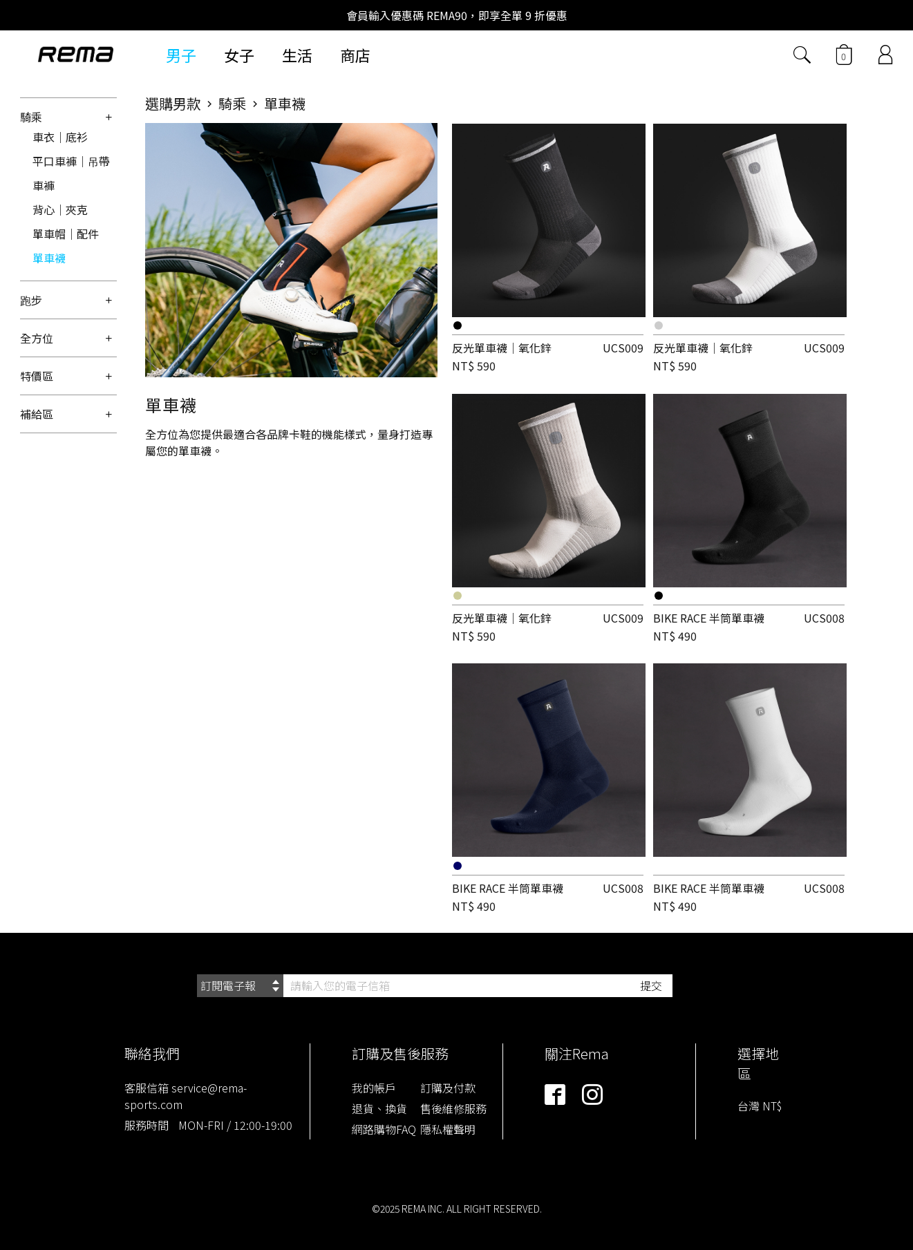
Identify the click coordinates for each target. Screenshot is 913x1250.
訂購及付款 (448, 1087)
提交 (651, 985)
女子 (239, 55)
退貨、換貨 (379, 1108)
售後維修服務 (453, 1108)
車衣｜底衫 (60, 137)
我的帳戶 (374, 1087)
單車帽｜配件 (65, 233)
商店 (355, 55)
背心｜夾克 (60, 209)
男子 (181, 55)
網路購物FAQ (384, 1129)
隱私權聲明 (448, 1129)
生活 (297, 55)
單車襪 (49, 257)
